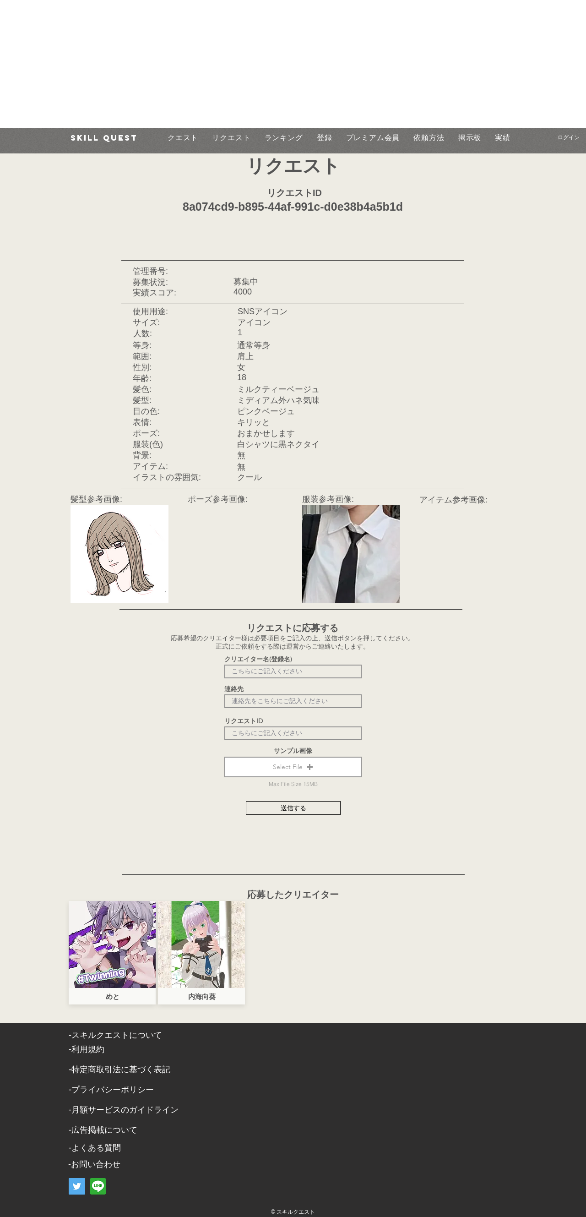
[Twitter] (77, 1186)
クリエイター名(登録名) (258, 659)
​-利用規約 (86, 1049)
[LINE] (98, 1186)
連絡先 (234, 689)
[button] (293, 767)
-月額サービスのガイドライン (124, 1109)
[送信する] (293, 808)
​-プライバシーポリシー (111, 1089)
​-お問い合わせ (94, 1164)
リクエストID (243, 721)
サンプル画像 (293, 751)
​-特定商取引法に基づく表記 (119, 1069)
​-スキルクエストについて (115, 1035)
